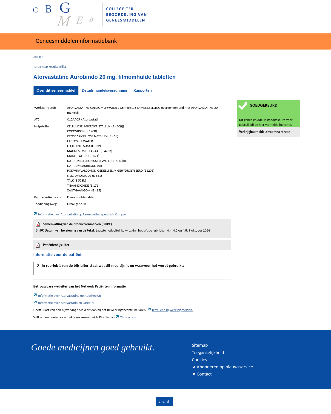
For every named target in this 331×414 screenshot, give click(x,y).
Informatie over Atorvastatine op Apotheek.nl (67, 296)
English (164, 401)
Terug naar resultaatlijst (49, 67)
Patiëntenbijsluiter (52, 245)
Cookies (199, 360)
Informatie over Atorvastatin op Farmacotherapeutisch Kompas (79, 214)
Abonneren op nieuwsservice (222, 367)
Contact (202, 374)
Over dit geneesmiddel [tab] (56, 90)
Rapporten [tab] (143, 90)
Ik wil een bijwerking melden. (170, 310)
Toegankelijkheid (208, 352)
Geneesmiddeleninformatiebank (76, 40)
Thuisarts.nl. (126, 317)
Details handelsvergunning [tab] (104, 90)
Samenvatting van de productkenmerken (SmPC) (132, 227)
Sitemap (200, 345)
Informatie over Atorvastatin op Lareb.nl (63, 303)
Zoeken (38, 57)
